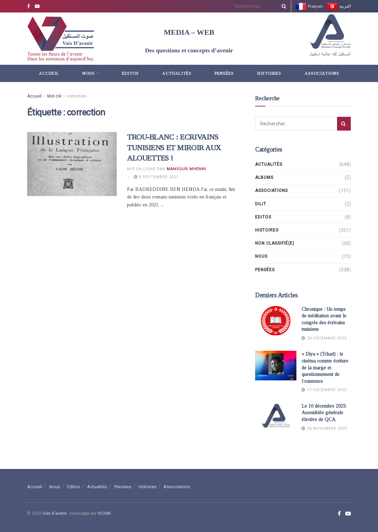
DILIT (260, 204)
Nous (88, 73)
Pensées (224, 73)
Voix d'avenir (54, 513)
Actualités (176, 73)
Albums (264, 177)
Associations (322, 73)
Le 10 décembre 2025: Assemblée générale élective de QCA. (324, 412)
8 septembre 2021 (156, 177)
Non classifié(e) (274, 243)
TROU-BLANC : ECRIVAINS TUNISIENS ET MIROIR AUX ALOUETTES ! (174, 148)
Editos (130, 73)
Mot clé (54, 96)
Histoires (269, 73)
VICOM (104, 513)
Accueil (49, 73)
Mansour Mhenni (186, 169)
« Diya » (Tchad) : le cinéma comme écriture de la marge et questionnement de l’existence (325, 367)
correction (76, 96)
